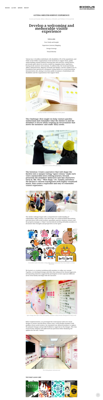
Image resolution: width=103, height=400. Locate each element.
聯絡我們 (26, 8)
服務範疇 (20, 8)
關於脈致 (7, 8)
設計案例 (13, 8)
